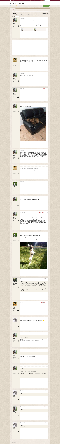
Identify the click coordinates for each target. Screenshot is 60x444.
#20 (20, 422)
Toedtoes (14, 186)
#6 (20, 150)
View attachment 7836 (24, 376)
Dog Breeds (42, 0)
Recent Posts (12, 9)
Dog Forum (37, 0)
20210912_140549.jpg (38, 28)
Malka (41, 88)
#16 (20, 350)
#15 (20, 333)
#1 (20, 18)
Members (16, 8)
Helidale (44, 88)
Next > (18, 16)
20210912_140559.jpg (26, 28)
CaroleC (14, 63)
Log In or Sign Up (32, 0)
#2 (20, 58)
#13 (20, 302)
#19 (20, 406)
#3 (20, 73)
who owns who (43, 212)
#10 (20, 212)
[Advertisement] (30, 47)
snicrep (25, 14)
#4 (20, 88)
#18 (20, 390)
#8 (20, 181)
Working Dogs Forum (18, 14)
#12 (20, 278)
